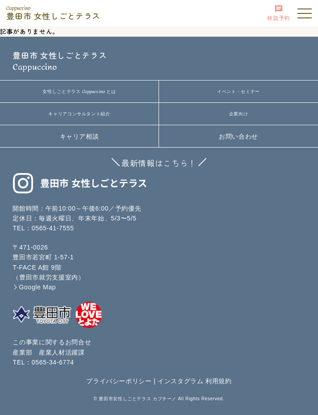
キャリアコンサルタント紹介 (79, 113)
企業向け (238, 113)
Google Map (37, 287)
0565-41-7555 (53, 228)
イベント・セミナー (238, 91)
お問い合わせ (238, 136)
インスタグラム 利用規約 (195, 381)
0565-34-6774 (53, 362)
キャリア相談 (79, 136)
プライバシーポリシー (119, 381)
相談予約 (278, 12)
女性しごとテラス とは (79, 91)
